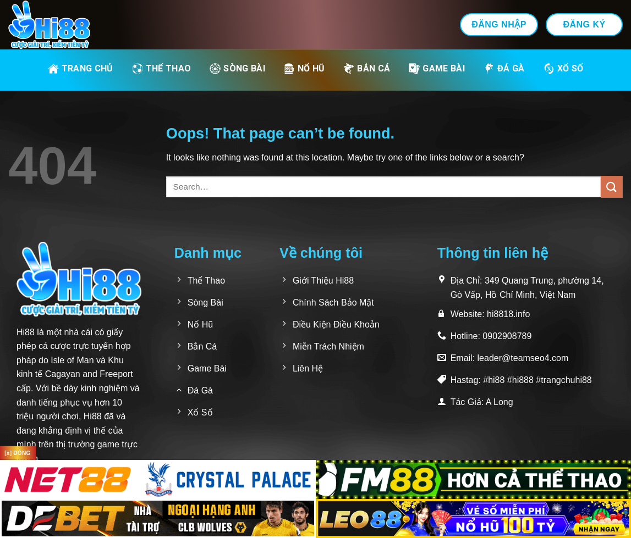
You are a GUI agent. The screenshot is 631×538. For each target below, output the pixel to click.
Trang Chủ (80, 68)
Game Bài (437, 68)
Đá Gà (504, 68)
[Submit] (612, 186)
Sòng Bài (237, 68)
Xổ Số (564, 68)
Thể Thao (161, 68)
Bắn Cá (366, 68)
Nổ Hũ (304, 68)
